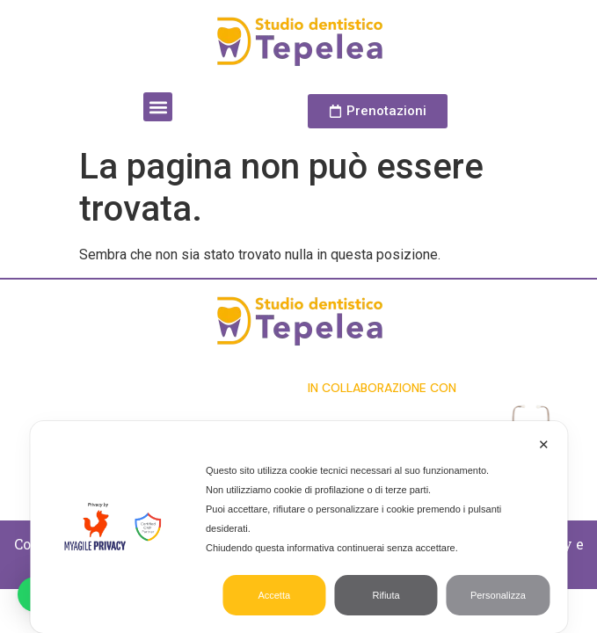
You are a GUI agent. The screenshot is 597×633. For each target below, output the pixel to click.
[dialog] (298, 527)
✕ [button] (544, 444)
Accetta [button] (274, 595)
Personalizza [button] (498, 595)
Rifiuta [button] (385, 595)
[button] (157, 106)
